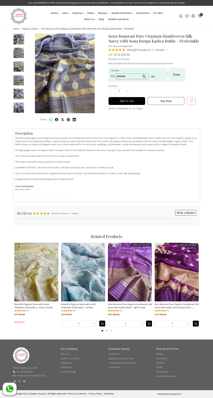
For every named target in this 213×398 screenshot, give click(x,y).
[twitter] (62, 119)
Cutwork (160, 362)
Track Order (114, 367)
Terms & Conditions (77, 393)
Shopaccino (175, 393)
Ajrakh (159, 367)
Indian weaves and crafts (25, 367)
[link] (181, 16)
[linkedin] (74, 119)
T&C (153, 76)
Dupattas (78, 12)
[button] (193, 16)
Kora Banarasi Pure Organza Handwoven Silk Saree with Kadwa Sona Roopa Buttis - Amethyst (177, 306)
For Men (158, 12)
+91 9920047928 (24, 371)
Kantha (159, 353)
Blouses (103, 12)
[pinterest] (68, 119)
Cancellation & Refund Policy (123, 362)
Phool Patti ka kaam (166, 376)
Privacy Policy (95, 393)
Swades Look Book (118, 19)
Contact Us (114, 353)
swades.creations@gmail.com (31, 375)
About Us (90, 19)
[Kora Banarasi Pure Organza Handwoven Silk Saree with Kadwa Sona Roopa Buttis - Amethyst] (177, 272)
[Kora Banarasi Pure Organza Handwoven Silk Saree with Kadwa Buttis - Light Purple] (130, 272)
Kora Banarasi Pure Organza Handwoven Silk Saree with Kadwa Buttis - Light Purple (130, 306)
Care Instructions (24, 186)
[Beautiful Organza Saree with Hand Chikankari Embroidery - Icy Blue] (83, 272)
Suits (66, 12)
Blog (101, 19)
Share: (43, 119)
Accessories (143, 12)
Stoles (91, 12)
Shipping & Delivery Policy (121, 358)
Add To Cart (127, 101)
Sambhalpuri (162, 371)
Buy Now (166, 101)
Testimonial (66, 367)
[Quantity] (79, 323)
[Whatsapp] (51, 119)
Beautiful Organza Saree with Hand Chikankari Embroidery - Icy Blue (78, 306)
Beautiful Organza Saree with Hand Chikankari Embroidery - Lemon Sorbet (33, 306)
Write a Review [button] (186, 213)
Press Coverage (68, 371)
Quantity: (113, 85)
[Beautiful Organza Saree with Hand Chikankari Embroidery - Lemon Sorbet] (36, 272)
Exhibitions (66, 362)
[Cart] (102, 323)
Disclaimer (109, 393)
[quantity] (119, 91)
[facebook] (57, 119)
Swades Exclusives (122, 12)
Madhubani (161, 358)
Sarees (55, 12)
